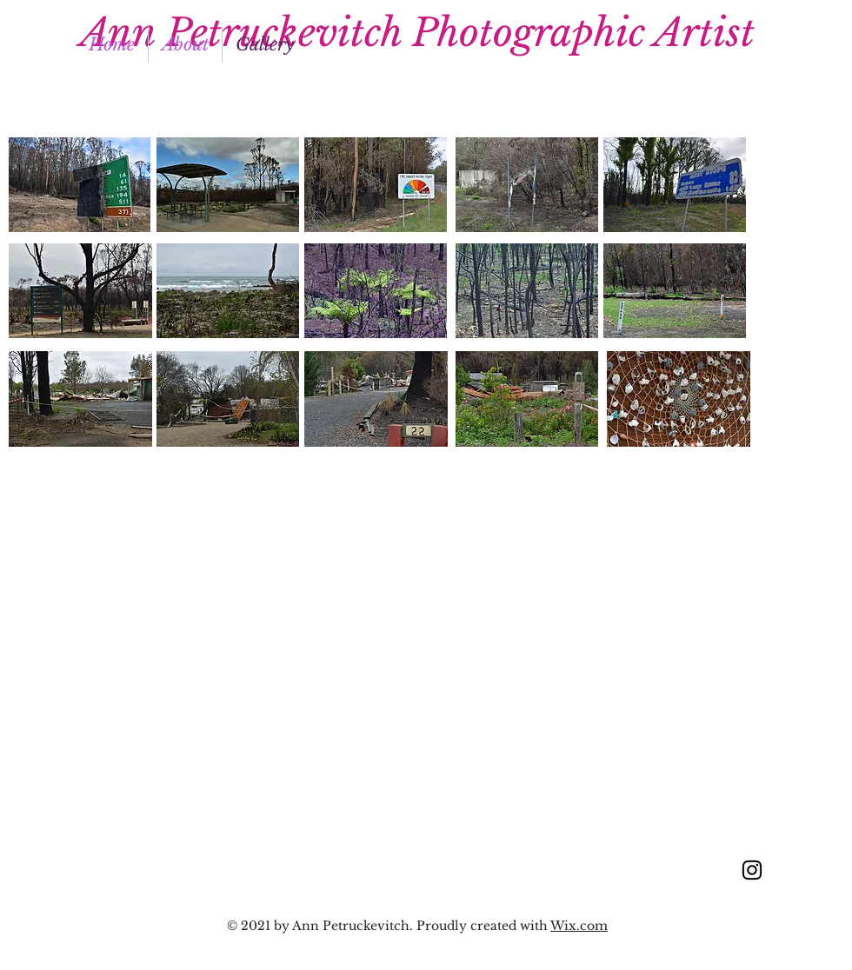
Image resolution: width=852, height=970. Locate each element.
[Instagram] (752, 870)
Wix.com (579, 925)
